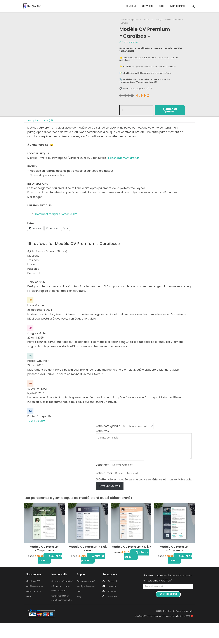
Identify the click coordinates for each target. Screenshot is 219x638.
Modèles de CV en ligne (153, 19)
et (60, 214)
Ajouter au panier (170, 110)
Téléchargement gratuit (124, 158)
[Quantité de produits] (136, 110)
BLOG (161, 6)
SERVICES (147, 6)
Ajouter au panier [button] (50, 559)
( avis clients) (128, 42)
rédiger (54, 214)
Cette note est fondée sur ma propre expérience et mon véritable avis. (145, 480)
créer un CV (70, 214)
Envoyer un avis (109, 486)
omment (43, 214)
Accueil (122, 19)
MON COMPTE (177, 6)
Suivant (41, 421)
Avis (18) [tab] (49, 120)
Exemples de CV (134, 19)
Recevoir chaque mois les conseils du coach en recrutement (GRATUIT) (167, 579)
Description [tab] (33, 120)
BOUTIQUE (131, 6)
